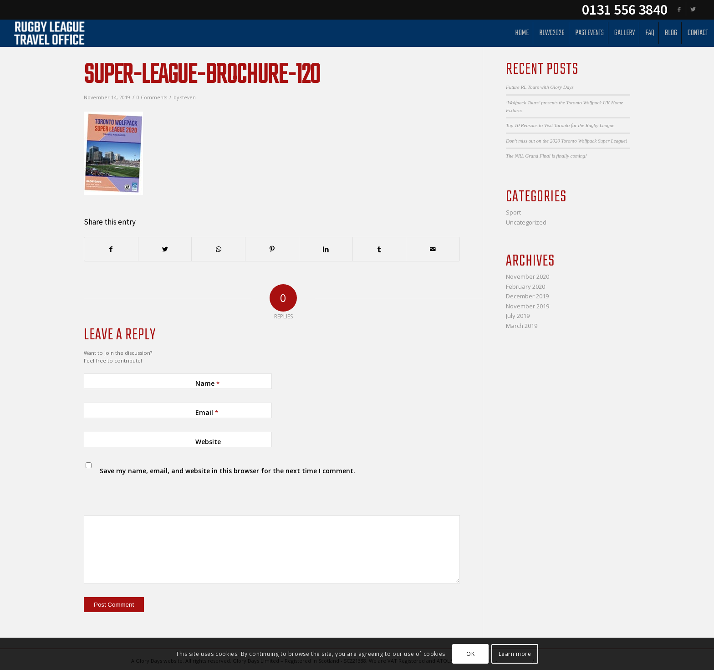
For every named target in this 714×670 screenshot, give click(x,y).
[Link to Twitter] (693, 9)
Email (206, 412)
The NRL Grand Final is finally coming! (546, 156)
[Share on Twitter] (165, 249)
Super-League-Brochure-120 (202, 76)
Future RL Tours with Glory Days (539, 87)
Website (208, 441)
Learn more (515, 654)
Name (207, 383)
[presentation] (146, 492)
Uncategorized (526, 222)
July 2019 (518, 316)
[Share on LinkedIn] (325, 249)
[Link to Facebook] (679, 9)
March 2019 (521, 326)
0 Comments (152, 97)
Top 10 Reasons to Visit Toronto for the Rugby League (560, 125)
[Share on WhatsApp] (218, 249)
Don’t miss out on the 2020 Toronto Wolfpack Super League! (566, 140)
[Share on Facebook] (111, 249)
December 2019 (527, 296)
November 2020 (527, 276)
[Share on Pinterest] (272, 249)
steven (188, 97)
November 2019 (527, 306)
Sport (513, 212)
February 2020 (525, 286)
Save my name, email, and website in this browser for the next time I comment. (227, 470)
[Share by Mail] (432, 249)
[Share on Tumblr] (379, 249)
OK (470, 654)
